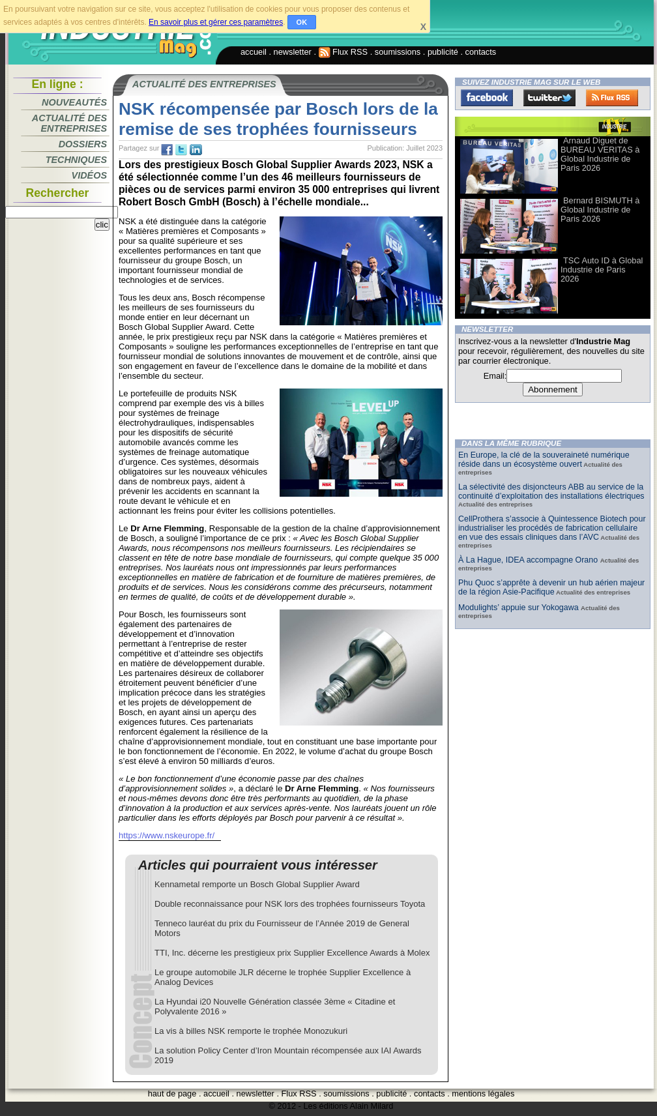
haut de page (172, 1093)
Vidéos (89, 175)
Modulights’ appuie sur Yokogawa (519, 607)
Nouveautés (74, 102)
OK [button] (302, 22)
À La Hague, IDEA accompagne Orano (529, 560)
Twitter (549, 97)
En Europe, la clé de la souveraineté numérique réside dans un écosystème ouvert (544, 459)
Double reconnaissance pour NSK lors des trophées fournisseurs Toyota (289, 904)
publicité (443, 52)
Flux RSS (343, 52)
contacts (481, 52)
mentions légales (483, 1093)
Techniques (76, 159)
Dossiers (83, 144)
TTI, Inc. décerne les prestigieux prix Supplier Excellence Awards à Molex (292, 953)
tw (181, 149)
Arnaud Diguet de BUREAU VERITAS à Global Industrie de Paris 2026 (600, 154)
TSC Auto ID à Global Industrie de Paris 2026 (602, 270)
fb (166, 149)
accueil (254, 52)
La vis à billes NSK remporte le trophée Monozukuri (250, 1031)
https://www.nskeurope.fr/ (166, 835)
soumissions (397, 52)
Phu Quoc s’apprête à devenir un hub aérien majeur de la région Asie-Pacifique (551, 587)
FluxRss (612, 97)
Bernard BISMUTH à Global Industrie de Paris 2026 (600, 210)
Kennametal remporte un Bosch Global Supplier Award (257, 884)
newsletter (293, 52)
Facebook (487, 97)
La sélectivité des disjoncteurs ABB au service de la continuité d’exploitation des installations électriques (551, 491)
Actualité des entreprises (69, 123)
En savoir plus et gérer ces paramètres (216, 22)
